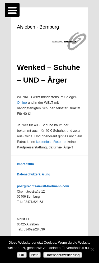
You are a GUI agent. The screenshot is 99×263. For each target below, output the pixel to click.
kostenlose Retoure (51, 142)
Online (22, 103)
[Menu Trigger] (12, 10)
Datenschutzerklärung (33, 174)
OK (21, 255)
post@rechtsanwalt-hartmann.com (43, 186)
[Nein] (92, 249)
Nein (35, 255)
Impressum (25, 164)
